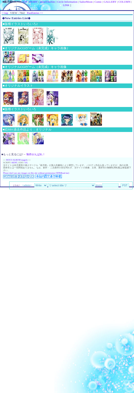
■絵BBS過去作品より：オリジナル (27, 129)
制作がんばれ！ (35, 154)
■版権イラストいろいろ (19, 109)
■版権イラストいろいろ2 (20, 24)
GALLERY (110, 1)
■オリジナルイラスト (18, 85)
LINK (66, 5)
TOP (24, 1)
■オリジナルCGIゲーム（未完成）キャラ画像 (35, 67)
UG (26, 162)
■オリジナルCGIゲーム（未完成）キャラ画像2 (35, 48)
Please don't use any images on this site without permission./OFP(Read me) (36, 173)
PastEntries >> (35, 12)
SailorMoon (85, 1)
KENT (14, 162)
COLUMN (124, 1)
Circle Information (67, 1)
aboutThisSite (47, 1)
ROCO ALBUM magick (16, 160)
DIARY (33, 1)
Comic (98, 1)
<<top (4, 12)
